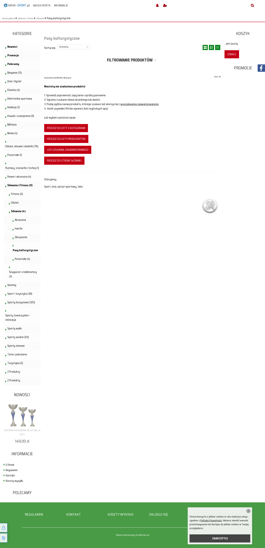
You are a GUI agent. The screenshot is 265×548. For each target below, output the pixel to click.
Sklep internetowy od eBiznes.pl (132, 535)
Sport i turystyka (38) (19, 293)
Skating (11, 285)
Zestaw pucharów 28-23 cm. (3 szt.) (22, 432)
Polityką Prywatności (211, 520)
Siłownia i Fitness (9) (20, 185)
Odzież (15, 202)
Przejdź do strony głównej (64, 160)
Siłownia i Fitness (25, 18)
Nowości (12, 47)
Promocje (13, 55)
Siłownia (40, 18)
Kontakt (10, 475)
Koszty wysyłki (14, 481)
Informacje (61, 5)
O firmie (10, 465)
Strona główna (8, 18)
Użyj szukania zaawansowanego (68, 150)
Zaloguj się (158, 514)
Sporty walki (14, 328)
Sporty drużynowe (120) (21, 302)
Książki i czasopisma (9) (20, 116)
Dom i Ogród (14, 81)
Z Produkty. (14, 380)
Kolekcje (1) (13, 107)
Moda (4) (12, 133)
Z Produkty (13, 372)
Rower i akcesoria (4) (19, 176)
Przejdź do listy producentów (66, 139)
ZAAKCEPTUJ (220, 538)
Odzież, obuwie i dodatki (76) (21, 146)
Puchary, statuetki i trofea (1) (22, 168)
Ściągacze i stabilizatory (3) (23, 274)
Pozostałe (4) (22, 259)
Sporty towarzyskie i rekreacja (17, 317)
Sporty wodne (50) (18, 337)
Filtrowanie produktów (130, 60)
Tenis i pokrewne (17, 354)
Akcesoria (20, 220)
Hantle (18, 228)
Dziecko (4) (13, 90)
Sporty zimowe (16, 346)
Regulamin (12, 470)
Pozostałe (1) (14, 155)
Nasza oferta (41, 5)
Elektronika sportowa (19, 98)
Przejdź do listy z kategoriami (66, 128)
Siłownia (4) (18, 211)
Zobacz (231, 54)
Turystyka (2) (15, 363)
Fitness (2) (17, 194)
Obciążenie (21, 237)
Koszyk (243, 33)
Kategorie (22, 33)
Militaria (12, 124)
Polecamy (13, 64)
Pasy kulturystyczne (25, 250)
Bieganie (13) (14, 72)
